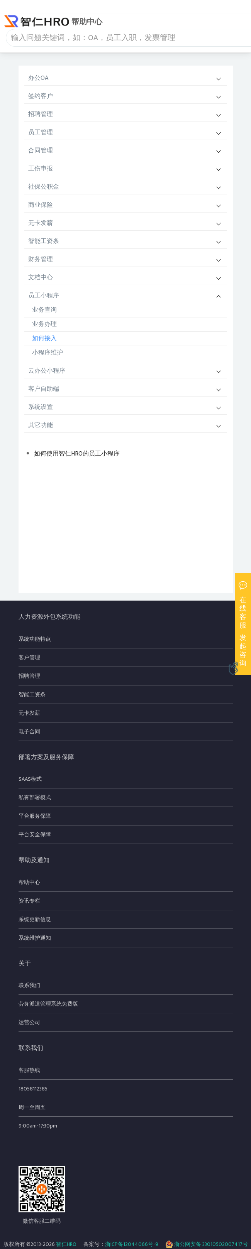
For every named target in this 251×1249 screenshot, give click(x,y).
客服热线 (29, 1070)
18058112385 (33, 1088)
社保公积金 (43, 187)
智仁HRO (66, 1244)
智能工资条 (43, 241)
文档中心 (40, 277)
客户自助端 (43, 389)
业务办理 (44, 324)
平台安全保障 (35, 834)
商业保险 (40, 205)
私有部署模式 (35, 797)
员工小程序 (43, 295)
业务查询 (44, 310)
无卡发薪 (40, 223)
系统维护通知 (35, 937)
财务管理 (40, 259)
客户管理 (29, 657)
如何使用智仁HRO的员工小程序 (77, 454)
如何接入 (44, 338)
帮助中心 (29, 882)
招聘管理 (40, 114)
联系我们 (29, 985)
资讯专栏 (29, 900)
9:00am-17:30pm (38, 1125)
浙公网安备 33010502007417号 (206, 1244)
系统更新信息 (35, 919)
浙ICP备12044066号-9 (131, 1244)
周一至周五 (32, 1107)
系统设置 (40, 407)
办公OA (38, 78)
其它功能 (40, 425)
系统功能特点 (35, 639)
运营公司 (29, 1022)
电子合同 (29, 731)
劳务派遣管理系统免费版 (48, 1003)
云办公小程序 (46, 371)
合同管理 (40, 150)
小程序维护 (47, 353)
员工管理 (40, 132)
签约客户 (40, 96)
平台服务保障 (35, 816)
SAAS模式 (30, 779)
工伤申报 (40, 169)
